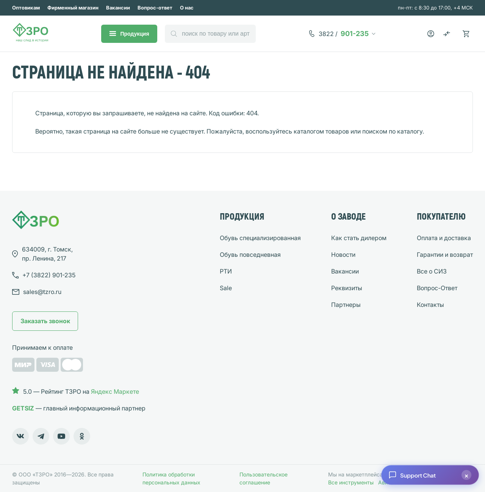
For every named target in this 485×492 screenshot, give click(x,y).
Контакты (430, 304)
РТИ (226, 271)
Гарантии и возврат (445, 254)
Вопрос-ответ (155, 8)
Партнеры (346, 304)
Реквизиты (346, 288)
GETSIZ (23, 408)
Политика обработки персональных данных (171, 478)
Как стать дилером (358, 238)
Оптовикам (26, 8)
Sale (226, 288)
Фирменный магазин (73, 8)
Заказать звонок (45, 321)
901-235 (344, 34)
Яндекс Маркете (115, 391)
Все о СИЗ (432, 271)
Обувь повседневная (250, 254)
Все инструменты (351, 482)
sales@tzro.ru (42, 292)
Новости (343, 254)
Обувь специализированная (260, 238)
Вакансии (118, 8)
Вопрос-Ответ (437, 288)
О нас (187, 8)
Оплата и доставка (444, 238)
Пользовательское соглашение (263, 478)
